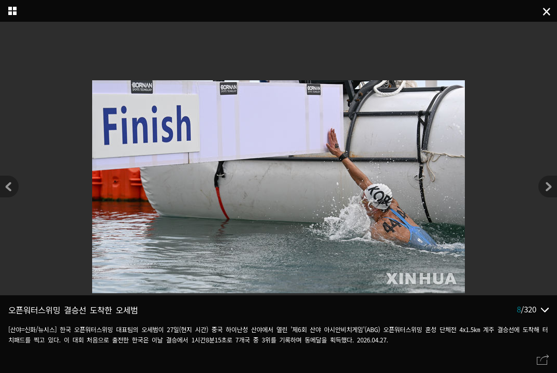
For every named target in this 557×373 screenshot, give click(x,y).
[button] (547, 186)
